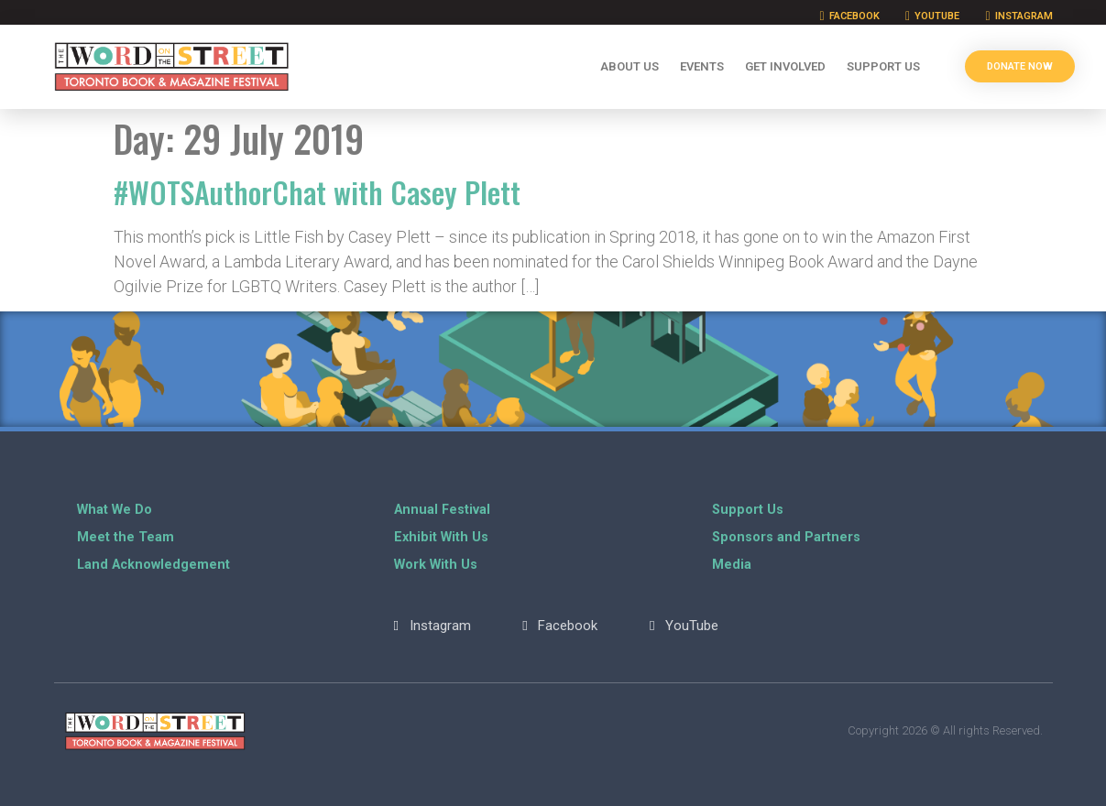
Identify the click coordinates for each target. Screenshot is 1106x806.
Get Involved (785, 66)
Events (702, 66)
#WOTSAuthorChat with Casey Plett (317, 191)
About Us (629, 66)
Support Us (883, 66)
